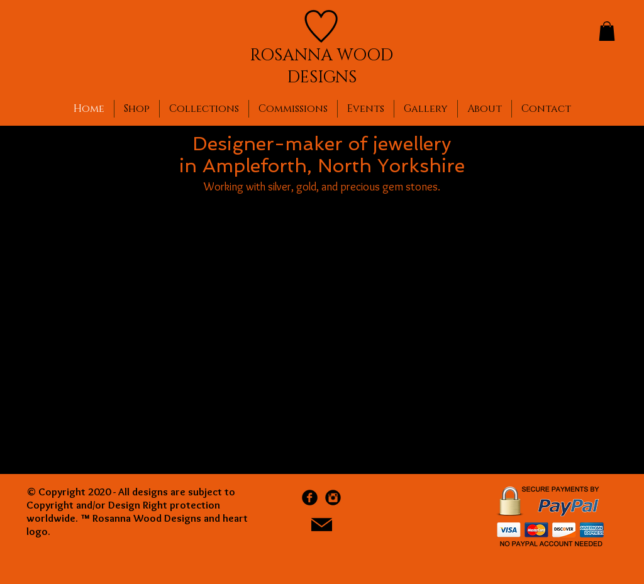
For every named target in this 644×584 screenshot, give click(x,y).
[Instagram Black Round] (333, 497)
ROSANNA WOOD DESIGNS (321, 67)
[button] (607, 31)
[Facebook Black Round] (310, 497)
